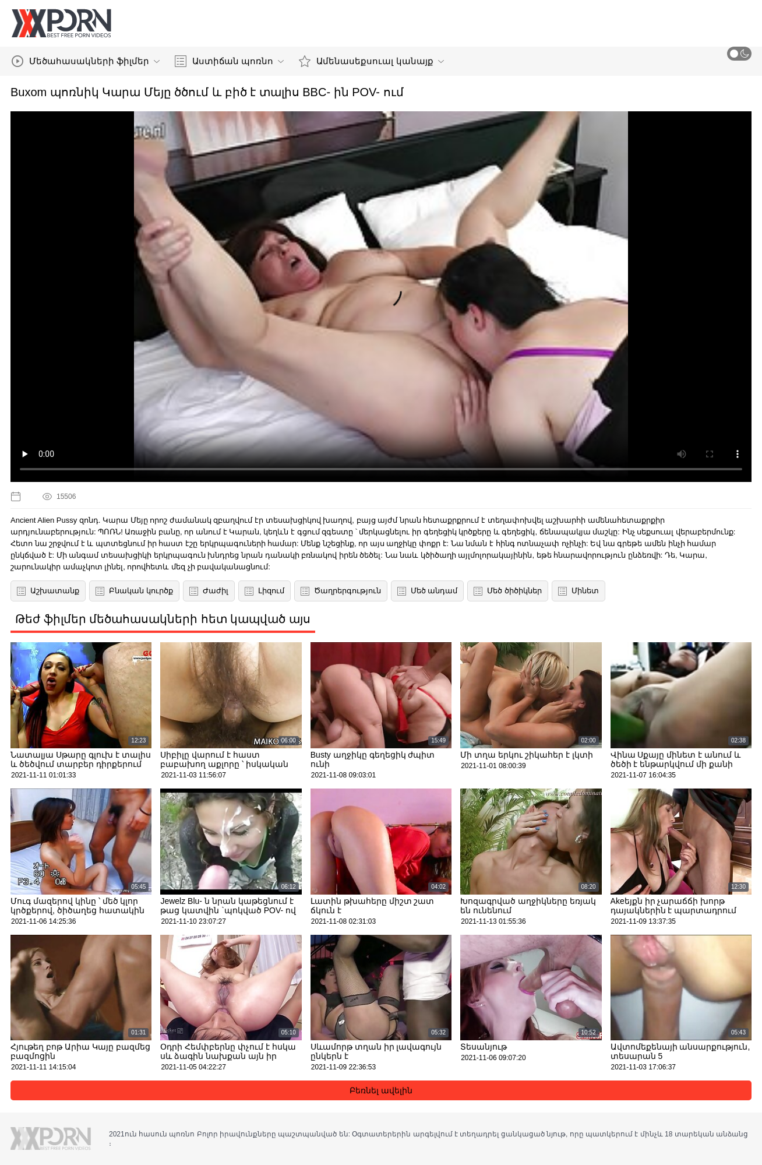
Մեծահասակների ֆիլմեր (86, 61)
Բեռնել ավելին (381, 1090)
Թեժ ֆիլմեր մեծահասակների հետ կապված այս (163, 619)
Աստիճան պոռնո (229, 61)
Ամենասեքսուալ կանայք (371, 61)
